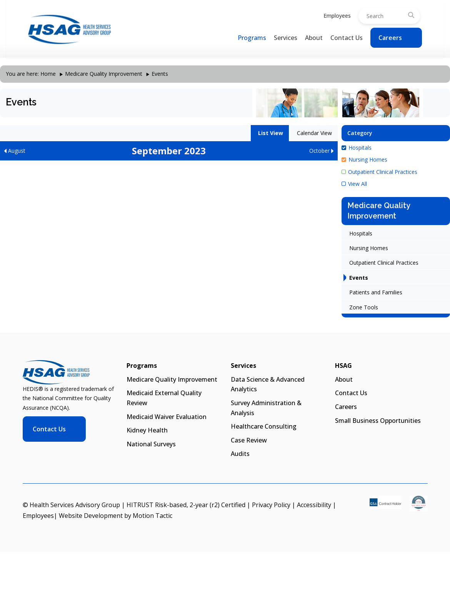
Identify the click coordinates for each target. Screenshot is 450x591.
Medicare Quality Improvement (103, 73)
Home (48, 73)
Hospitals (357, 147)
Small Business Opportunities (378, 420)
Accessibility (314, 505)
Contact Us (346, 37)
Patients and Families (375, 292)
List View (270, 133)
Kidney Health (147, 430)
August (14, 150)
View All (354, 183)
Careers (390, 37)
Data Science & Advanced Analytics (268, 384)
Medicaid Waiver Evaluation (167, 416)
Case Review (249, 440)
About (314, 37)
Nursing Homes (364, 159)
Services (285, 37)
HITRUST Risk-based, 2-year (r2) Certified (186, 505)
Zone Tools (363, 307)
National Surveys (151, 444)
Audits (240, 453)
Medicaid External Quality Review (164, 398)
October (321, 150)
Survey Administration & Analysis (266, 408)
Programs (252, 37)
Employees (337, 15)
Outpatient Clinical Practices (379, 171)
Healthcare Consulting (264, 426)
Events (358, 277)
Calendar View (313, 133)
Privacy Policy (271, 505)
